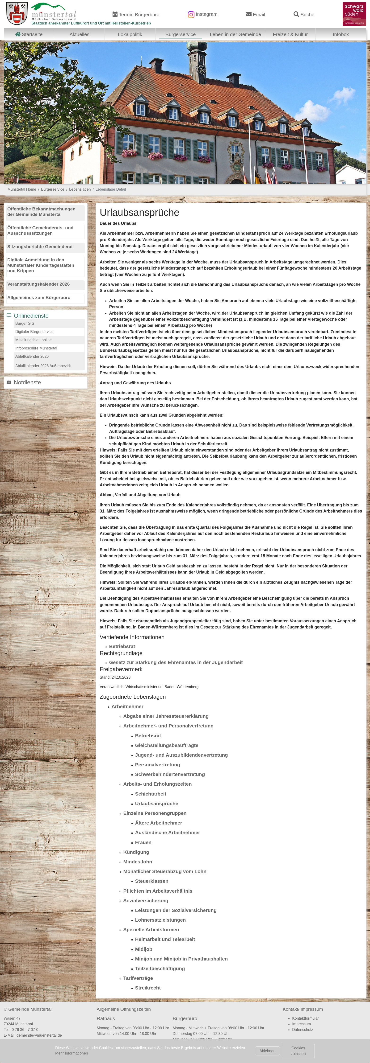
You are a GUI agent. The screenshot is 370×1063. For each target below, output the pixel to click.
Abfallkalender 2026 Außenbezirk (43, 366)
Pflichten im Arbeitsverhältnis (158, 891)
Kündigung (136, 852)
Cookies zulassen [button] (298, 1051)
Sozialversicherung (145, 900)
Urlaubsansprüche (156, 803)
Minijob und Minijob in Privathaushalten (181, 958)
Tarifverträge (138, 978)
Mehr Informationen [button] (71, 1053)
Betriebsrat (122, 646)
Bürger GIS (24, 323)
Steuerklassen (151, 881)
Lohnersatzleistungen (160, 920)
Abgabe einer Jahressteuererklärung (166, 716)
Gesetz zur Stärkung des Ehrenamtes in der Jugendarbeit (176, 662)
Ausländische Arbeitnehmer (167, 832)
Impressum (301, 1024)
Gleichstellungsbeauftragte (166, 745)
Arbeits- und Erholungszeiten (157, 784)
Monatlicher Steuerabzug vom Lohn (164, 871)
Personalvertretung (157, 764)
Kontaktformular (305, 1018)
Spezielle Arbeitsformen (151, 929)
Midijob (143, 949)
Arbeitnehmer (127, 706)
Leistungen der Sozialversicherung (176, 910)
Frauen (143, 842)
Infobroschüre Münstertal (36, 348)
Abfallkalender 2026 (32, 356)
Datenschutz (302, 1030)
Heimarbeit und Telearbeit (165, 939)
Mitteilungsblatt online (33, 340)
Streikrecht (148, 987)
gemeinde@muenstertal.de (39, 1035)
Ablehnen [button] (268, 1051)
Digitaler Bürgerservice (34, 332)
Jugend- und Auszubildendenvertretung (181, 755)
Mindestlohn (137, 861)
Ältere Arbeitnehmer (158, 822)
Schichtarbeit (150, 793)
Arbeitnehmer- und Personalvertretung (168, 725)
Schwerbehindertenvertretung (170, 774)
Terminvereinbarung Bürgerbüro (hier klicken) (214, 1049)
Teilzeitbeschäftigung (160, 968)
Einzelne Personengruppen (155, 813)
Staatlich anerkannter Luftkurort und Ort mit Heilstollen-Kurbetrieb (91, 23)
